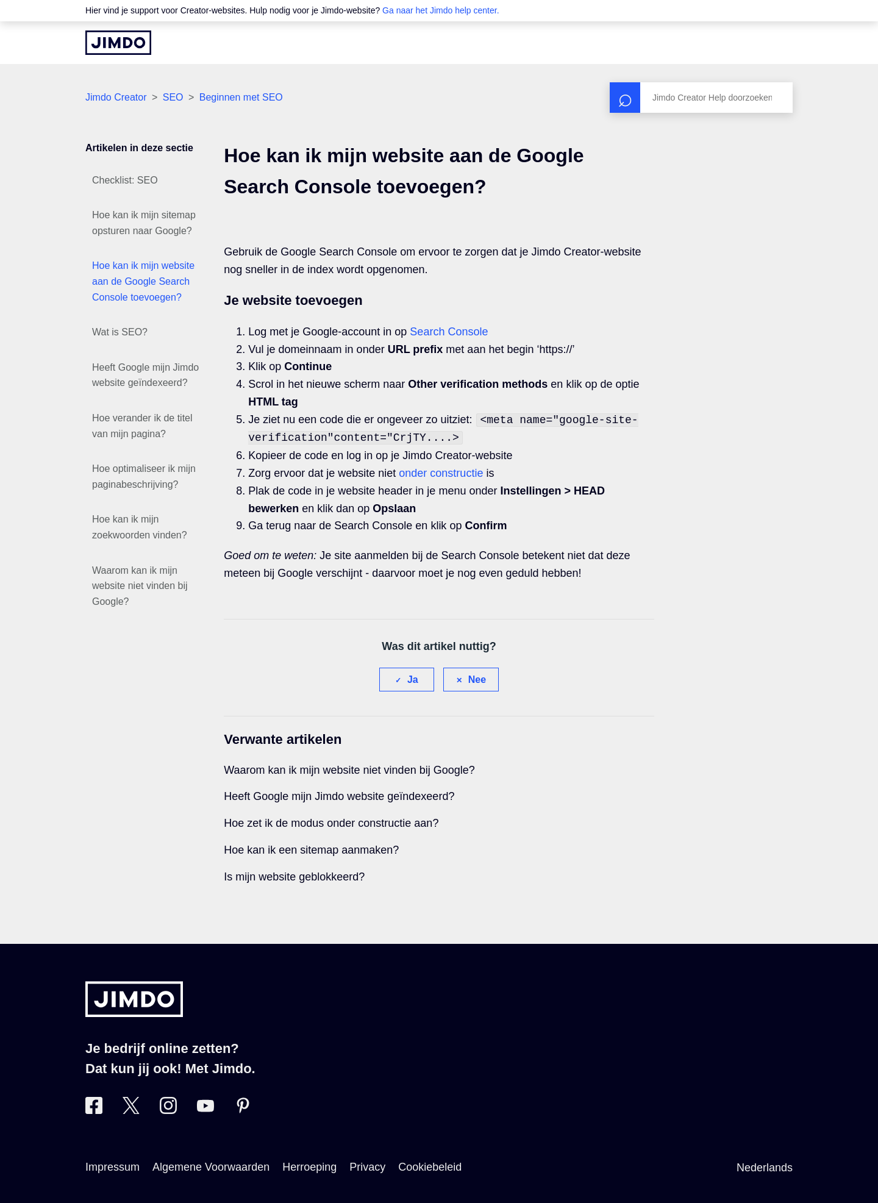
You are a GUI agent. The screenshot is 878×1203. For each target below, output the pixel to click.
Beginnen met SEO (241, 97)
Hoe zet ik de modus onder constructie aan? (331, 823)
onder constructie (441, 473)
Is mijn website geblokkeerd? (294, 877)
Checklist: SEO (125, 180)
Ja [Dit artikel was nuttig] (412, 679)
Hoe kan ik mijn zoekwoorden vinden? (139, 527)
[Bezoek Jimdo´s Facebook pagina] (93, 1110)
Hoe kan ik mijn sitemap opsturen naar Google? (144, 223)
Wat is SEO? (120, 332)
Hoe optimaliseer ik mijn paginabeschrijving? (144, 476)
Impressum (112, 1167)
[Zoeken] (701, 97)
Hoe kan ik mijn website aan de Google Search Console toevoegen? (143, 281)
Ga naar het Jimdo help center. (440, 10)
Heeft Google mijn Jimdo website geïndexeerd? (145, 375)
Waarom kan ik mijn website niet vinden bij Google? (140, 586)
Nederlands (765, 1168)
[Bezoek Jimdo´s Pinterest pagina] (242, 1110)
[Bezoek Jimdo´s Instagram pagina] (168, 1110)
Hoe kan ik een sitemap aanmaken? (311, 850)
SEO (173, 97)
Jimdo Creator (115, 97)
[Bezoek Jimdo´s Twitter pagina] (131, 1110)
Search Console (449, 332)
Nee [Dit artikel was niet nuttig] (477, 679)
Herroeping (309, 1167)
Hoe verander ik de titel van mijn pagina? (142, 426)
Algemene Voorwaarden (210, 1167)
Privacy (367, 1167)
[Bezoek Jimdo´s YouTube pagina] (205, 1110)
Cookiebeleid (430, 1167)
